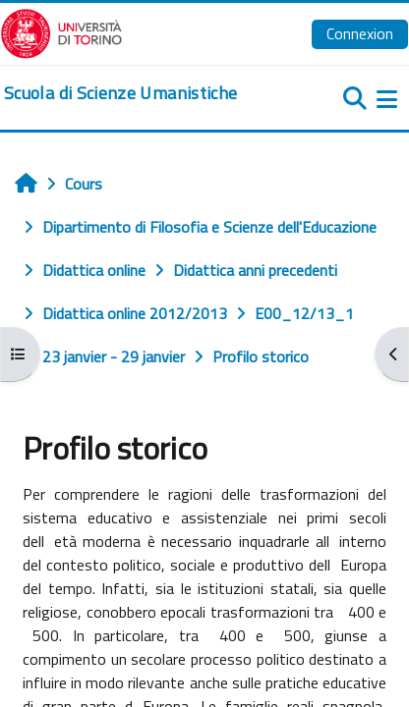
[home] (120, 93)
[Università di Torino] (61, 31)
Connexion (359, 33)
